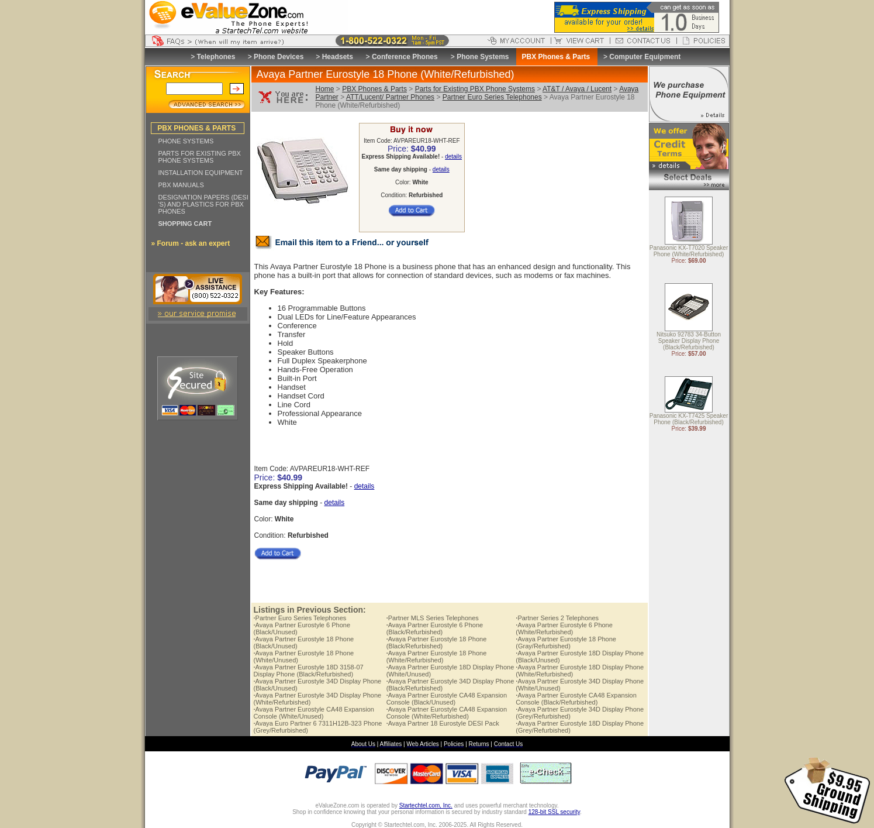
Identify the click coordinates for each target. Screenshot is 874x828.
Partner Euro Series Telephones (492, 97)
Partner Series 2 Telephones (557, 617)
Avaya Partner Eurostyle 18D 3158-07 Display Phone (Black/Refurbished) (309, 671)
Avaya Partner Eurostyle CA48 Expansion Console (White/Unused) (314, 713)
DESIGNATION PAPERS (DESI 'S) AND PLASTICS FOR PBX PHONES (203, 204)
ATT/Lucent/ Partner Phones (390, 97)
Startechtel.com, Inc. (425, 805)
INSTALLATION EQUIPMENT (200, 172)
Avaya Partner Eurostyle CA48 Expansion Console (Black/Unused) (446, 699)
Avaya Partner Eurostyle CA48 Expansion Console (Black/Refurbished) (576, 699)
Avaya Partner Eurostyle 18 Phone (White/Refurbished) (436, 657)
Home (325, 89)
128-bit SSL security (554, 812)
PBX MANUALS (181, 184)
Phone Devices (278, 57)
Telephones (216, 57)
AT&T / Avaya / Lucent (577, 89)
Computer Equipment (644, 57)
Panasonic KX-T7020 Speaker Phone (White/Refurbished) (689, 251)
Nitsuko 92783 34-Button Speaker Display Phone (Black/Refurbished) (689, 341)
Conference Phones (405, 57)
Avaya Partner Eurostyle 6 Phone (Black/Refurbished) (434, 628)
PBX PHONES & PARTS (196, 128)
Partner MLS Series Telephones (432, 617)
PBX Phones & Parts (374, 89)
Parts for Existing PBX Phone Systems (475, 89)
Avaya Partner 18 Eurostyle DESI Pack (442, 723)
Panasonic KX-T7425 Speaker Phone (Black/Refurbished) (689, 419)
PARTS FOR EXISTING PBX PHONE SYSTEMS (199, 157)
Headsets (337, 57)
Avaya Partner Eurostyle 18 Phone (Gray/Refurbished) (566, 642)
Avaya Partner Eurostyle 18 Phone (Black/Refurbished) (436, 642)
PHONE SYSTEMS (186, 141)
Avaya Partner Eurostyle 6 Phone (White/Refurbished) (564, 628)
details (453, 156)
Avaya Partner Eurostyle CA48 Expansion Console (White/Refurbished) (446, 713)
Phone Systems (483, 57)
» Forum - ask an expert (190, 243)
